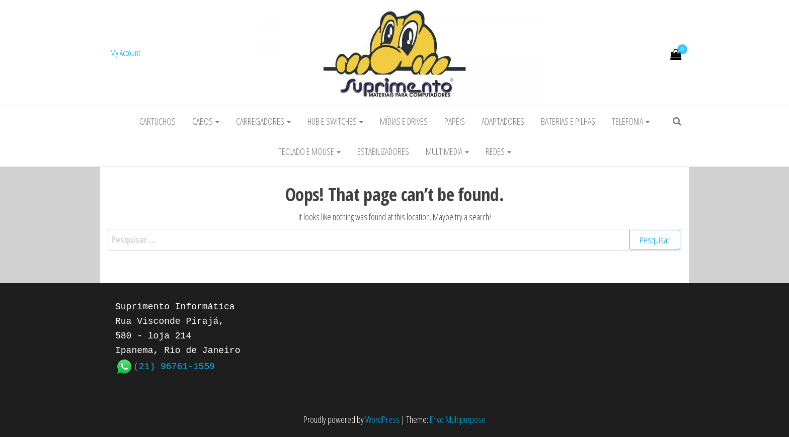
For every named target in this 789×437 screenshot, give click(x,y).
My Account (125, 52)
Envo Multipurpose (458, 419)
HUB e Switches (335, 121)
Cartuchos (157, 121)
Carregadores (263, 121)
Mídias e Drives (404, 121)
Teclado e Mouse (309, 151)
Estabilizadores (383, 151)
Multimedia (447, 151)
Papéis (454, 121)
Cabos (205, 121)
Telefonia (631, 121)
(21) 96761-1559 (174, 366)
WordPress (382, 419)
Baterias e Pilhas (568, 121)
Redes (498, 151)
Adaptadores (503, 121)
